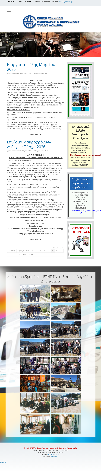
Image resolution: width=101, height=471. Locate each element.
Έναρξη (12, 251)
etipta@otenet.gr (66, 2)
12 (15, 254)
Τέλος (31, 254)
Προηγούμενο (23, 251)
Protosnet (54, 457)
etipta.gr (3, 462)
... (36, 251)
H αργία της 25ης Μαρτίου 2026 (31, 67)
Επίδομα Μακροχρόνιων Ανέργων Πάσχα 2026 (29, 144)
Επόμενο (22, 254)
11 (10, 254)
